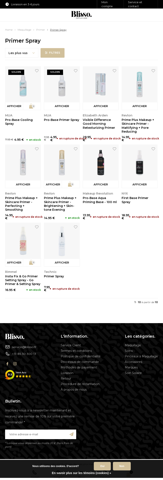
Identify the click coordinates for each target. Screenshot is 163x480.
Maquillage (24, 29)
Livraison (67, 373)
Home (9, 29)
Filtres (53, 52)
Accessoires (133, 362)
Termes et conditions (76, 351)
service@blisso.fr (20, 346)
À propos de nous (74, 389)
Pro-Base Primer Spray (61, 120)
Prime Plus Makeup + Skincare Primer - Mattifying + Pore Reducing (138, 125)
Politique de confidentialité (81, 356)
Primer (40, 29)
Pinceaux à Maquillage (141, 356)
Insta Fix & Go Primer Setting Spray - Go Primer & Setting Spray (22, 280)
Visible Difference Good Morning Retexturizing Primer (99, 123)
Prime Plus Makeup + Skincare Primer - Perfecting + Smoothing (21, 204)
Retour (66, 378)
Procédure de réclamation (80, 384)
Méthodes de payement (79, 367)
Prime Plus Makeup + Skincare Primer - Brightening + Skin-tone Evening (60, 204)
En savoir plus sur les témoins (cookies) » (81, 473)
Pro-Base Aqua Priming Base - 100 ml (100, 200)
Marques (131, 367)
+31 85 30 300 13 (20, 353)
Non (121, 466)
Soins (129, 351)
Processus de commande (80, 362)
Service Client (71, 345)
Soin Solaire (133, 373)
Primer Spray (58, 29)
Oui (102, 466)
